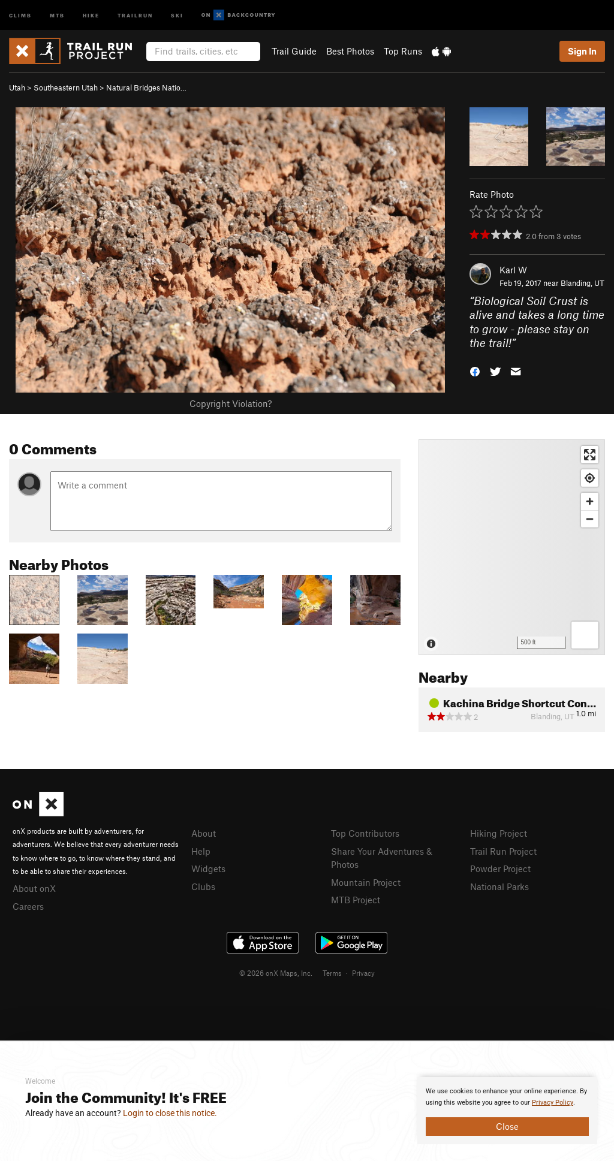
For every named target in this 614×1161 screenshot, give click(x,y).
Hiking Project (498, 833)
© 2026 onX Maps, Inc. (275, 973)
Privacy (363, 973)
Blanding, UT (582, 283)
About (203, 833)
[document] (507, 1110)
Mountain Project (366, 882)
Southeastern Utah (66, 87)
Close (507, 1126)
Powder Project (500, 868)
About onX (34, 888)
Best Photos (350, 51)
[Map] (511, 547)
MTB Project (355, 899)
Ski (177, 15)
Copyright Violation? (230, 403)
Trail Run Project (503, 851)
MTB (57, 15)
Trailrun (135, 15)
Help (200, 851)
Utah (17, 87)
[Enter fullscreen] (589, 454)
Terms (332, 973)
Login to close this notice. (170, 1113)
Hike (91, 15)
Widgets (208, 868)
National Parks (499, 886)
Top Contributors (365, 833)
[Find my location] (589, 478)
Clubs (203, 886)
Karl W (513, 269)
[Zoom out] (589, 518)
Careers (28, 906)
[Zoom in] (589, 501)
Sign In (582, 51)
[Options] (584, 635)
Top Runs (403, 51)
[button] (474, 371)
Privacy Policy (552, 1102)
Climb (20, 15)
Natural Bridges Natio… (146, 87)
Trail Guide (294, 51)
